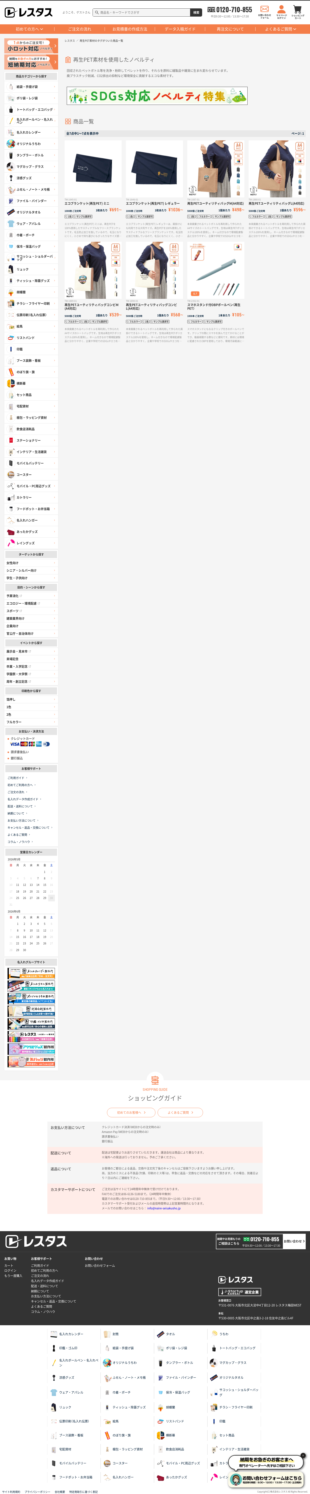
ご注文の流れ (79, 29)
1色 (8, 706)
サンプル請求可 (83, 216)
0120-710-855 (234, 9)
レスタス (70, 40)
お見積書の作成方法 (129, 29)
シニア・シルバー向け (21, 570)
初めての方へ (27, 29)
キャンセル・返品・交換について (29, 827)
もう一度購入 (13, 1275)
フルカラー (14, 722)
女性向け (12, 562)
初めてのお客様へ (129, 1112)
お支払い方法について (22, 820)
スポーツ (14, 610)
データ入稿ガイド (180, 29)
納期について (16, 813)
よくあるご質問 (278, 29)
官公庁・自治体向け (20, 633)
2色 (8, 714)
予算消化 (14, 595)
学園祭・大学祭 (18, 674)
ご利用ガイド (16, 777)
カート (8, 1265)
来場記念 (12, 658)
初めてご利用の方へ (20, 785)
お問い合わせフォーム (100, 1265)
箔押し (11, 699)
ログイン (10, 1270)
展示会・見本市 (18, 651)
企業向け (12, 626)
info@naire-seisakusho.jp (164, 1208)
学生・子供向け (17, 578)
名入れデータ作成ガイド (23, 799)
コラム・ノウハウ (19, 841)
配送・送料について (20, 806)
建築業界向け (15, 618)
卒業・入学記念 (18, 666)
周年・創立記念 (18, 681)
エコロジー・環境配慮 (23, 603)
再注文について (230, 29)
